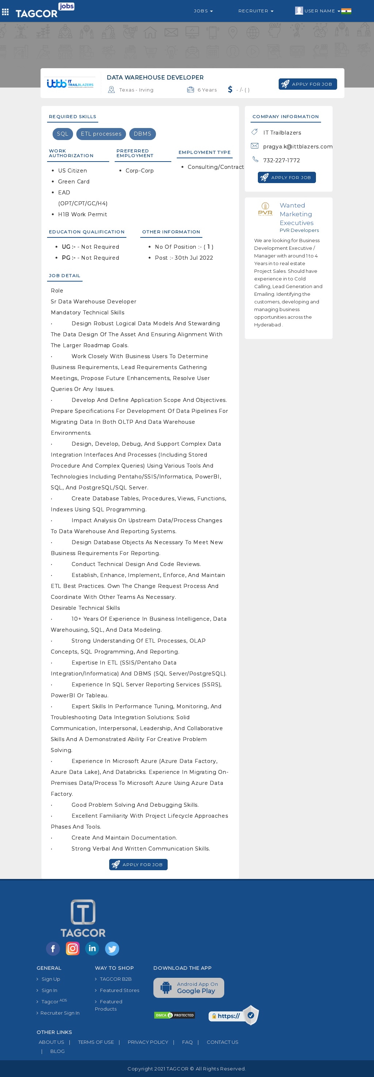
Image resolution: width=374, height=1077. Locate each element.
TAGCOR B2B (113, 979)
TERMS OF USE (89, 1042)
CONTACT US (215, 1042)
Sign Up (48, 979)
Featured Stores (117, 990)
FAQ (180, 1042)
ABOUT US (50, 1042)
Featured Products (108, 1005)
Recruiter (256, 10)
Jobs (203, 10)
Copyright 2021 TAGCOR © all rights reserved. (186, 1069)
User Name (323, 10)
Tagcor (52, 1001)
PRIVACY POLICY (141, 1042)
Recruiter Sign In (58, 1013)
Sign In (47, 990)
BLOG (51, 1051)
